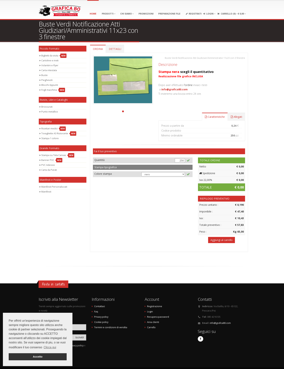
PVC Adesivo (48, 165)
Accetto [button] (38, 356)
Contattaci (99, 306)
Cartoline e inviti (50, 60)
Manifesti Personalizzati (54, 186)
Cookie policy (101, 322)
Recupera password (158, 316)
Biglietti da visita (53, 56)
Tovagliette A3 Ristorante (58, 133)
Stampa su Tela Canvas (57, 155)
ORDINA (98, 49)
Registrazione (154, 306)
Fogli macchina (53, 90)
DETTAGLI (115, 49)
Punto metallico (49, 111)
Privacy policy (101, 316)
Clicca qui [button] (50, 347)
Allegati (236, 116)
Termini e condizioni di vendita (110, 327)
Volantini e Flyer (49, 65)
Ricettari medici (53, 128)
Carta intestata (49, 70)
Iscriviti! (79, 337)
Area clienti (153, 322)
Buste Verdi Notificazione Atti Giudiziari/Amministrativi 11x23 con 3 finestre (205, 58)
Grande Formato (49, 148)
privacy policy (76, 345)
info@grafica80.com (174, 89)
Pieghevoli (47, 80)
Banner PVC (51, 160)
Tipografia (46, 121)
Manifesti (46, 191)
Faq (96, 311)
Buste (44, 75)
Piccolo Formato (49, 48)
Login (150, 311)
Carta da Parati (49, 169)
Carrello (151, 327)
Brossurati (47, 106)
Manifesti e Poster (50, 179)
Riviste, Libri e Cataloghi (54, 99)
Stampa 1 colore (50, 138)
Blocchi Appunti (49, 85)
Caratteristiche (215, 116)
